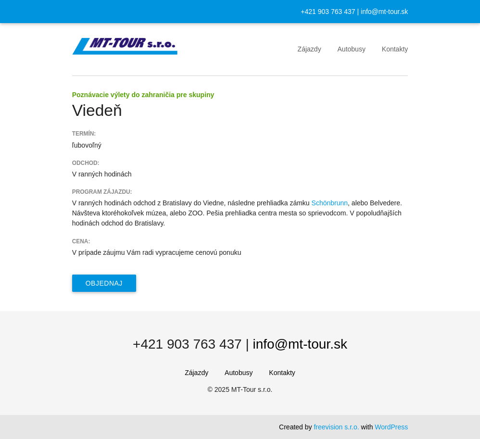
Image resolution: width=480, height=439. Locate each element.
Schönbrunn (330, 203)
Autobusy (352, 49)
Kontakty (395, 49)
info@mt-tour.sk (384, 11)
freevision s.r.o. (336, 427)
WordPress (391, 427)
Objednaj (104, 283)
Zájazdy (309, 49)
